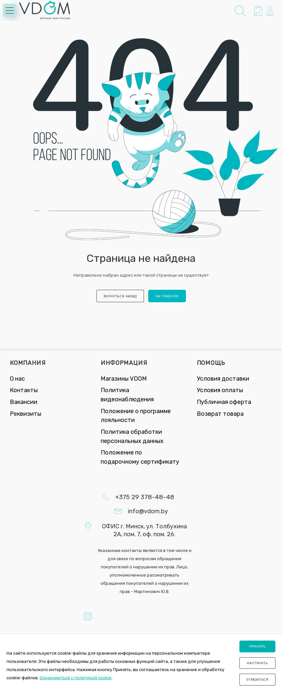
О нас (17, 378)
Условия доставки (223, 378)
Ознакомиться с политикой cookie (75, 677)
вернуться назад (120, 296)
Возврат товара (220, 413)
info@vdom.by (148, 511)
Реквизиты (25, 413)
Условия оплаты (220, 390)
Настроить (257, 663)
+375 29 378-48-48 (144, 497)
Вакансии (23, 402)
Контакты (24, 390)
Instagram (88, 616)
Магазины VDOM (124, 378)
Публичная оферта (224, 402)
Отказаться (257, 679)
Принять (257, 646)
